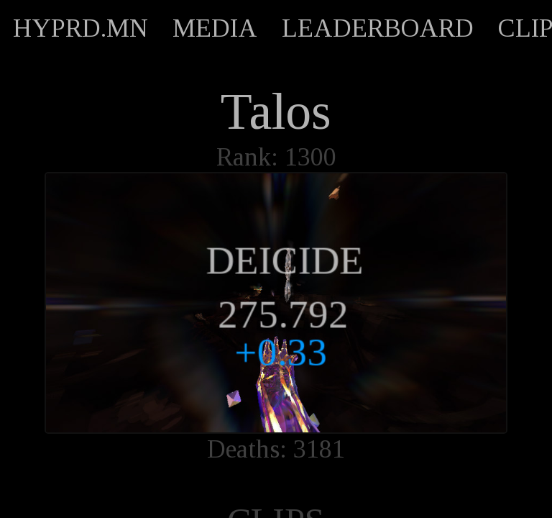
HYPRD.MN (80, 28)
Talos (276, 111)
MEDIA (214, 28)
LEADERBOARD (378, 28)
